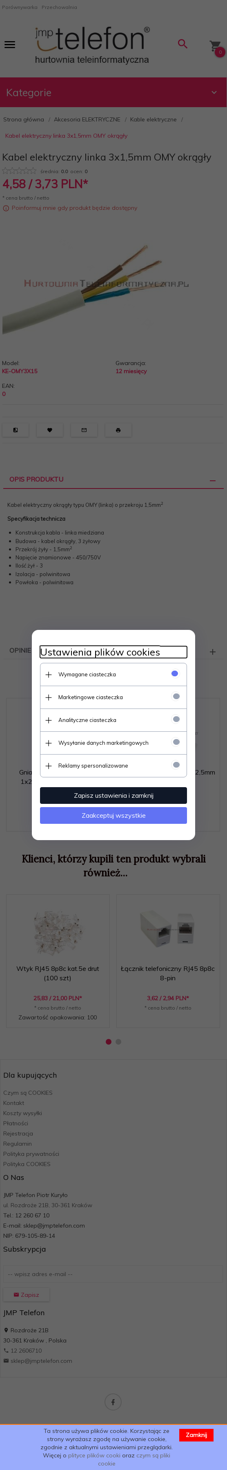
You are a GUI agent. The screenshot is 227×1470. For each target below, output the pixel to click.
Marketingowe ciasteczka (90, 697)
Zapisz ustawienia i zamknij (114, 795)
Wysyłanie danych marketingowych (103, 742)
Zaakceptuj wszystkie (114, 815)
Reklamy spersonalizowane (93, 765)
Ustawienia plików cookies (100, 652)
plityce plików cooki (94, 1455)
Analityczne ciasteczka (87, 720)
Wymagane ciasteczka (87, 674)
